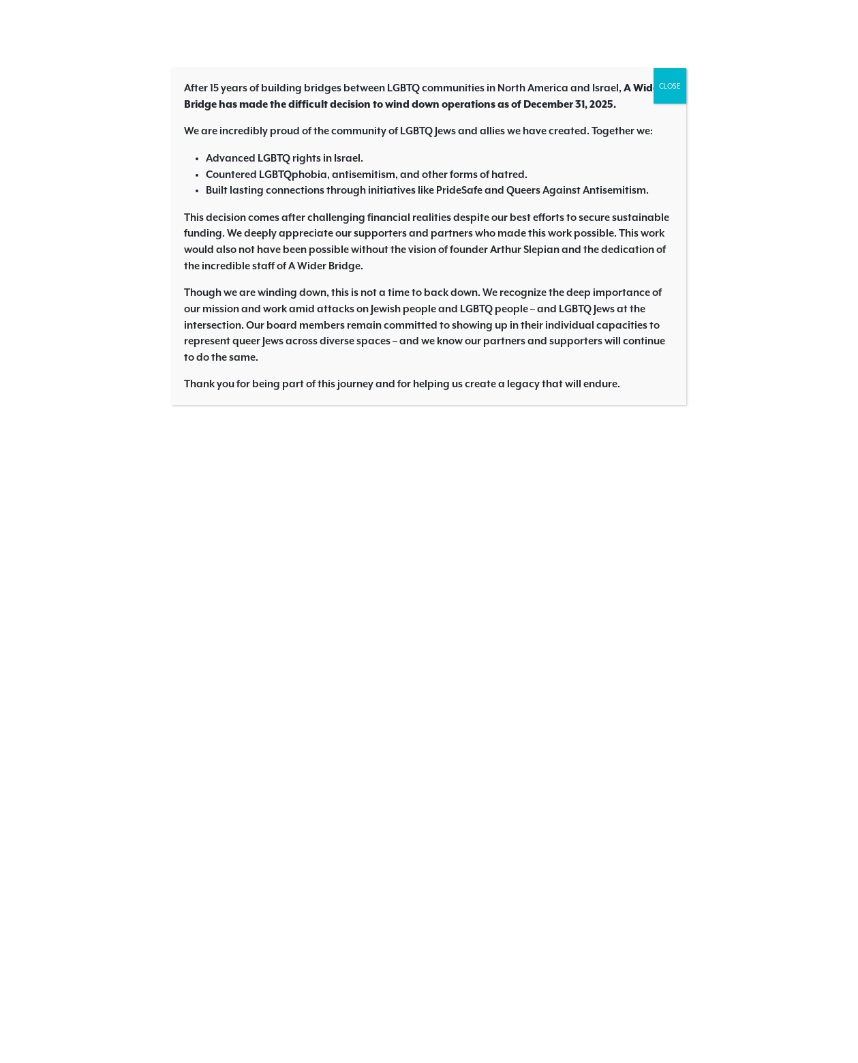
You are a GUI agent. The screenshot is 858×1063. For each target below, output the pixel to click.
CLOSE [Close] (670, 86)
